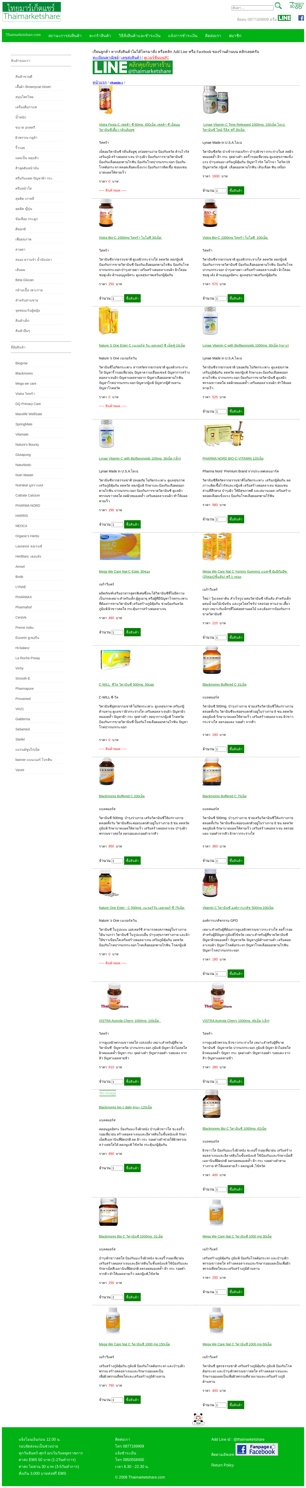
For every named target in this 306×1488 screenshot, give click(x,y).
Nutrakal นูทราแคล (29, 485)
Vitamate (21, 434)
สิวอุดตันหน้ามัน (27, 168)
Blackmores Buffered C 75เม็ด (224, 796)
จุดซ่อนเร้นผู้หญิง (27, 310)
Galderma (22, 719)
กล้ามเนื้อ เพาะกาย (29, 290)
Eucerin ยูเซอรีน (27, 638)
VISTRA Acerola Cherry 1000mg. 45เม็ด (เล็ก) (235, 1021)
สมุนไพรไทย (24, 97)
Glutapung (23, 455)
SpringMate (23, 424)
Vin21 (19, 709)
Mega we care (25, 383)
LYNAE (20, 587)
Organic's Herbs (27, 536)
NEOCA (21, 526)
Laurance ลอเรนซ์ (28, 546)
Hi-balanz (22, 648)
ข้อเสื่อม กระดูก (26, 219)
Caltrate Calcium (27, 495)
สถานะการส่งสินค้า (65, 36)
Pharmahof (23, 607)
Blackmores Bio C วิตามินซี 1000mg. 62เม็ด (234, 1128)
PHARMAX (23, 597)
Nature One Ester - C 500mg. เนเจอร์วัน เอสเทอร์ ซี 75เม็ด (142, 908)
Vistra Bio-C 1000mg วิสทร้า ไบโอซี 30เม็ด (130, 238)
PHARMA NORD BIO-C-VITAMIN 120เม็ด (233, 458)
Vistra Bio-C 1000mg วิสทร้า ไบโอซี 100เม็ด (235, 238)
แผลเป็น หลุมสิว (27, 158)
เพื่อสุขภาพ (23, 239)
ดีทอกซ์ (20, 229)
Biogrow (21, 363)
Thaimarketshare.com (23, 34)
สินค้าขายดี (23, 77)
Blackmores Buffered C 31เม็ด (224, 684)
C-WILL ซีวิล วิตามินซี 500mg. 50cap (126, 684)
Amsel (20, 566)
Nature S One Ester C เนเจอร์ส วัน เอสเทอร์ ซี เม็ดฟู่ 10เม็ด (142, 345)
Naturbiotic (23, 465)
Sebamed (22, 729)
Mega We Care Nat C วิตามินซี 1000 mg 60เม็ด (237, 1344)
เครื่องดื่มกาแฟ (26, 107)
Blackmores (24, 373)
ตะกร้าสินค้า (100, 36)
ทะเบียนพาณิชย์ (106, 58)
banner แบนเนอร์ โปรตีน (33, 760)
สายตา (20, 249)
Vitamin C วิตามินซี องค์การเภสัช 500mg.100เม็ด (238, 908)
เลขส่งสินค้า (131, 58)
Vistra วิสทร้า (25, 394)
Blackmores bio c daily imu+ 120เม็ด (125, 1107)
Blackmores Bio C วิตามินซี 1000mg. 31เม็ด (131, 1236)
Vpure (19, 770)
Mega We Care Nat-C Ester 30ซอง (124, 571)
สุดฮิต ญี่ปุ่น (23, 209)
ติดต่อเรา (213, 36)
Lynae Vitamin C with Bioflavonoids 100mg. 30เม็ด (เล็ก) (140, 458)
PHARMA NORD (27, 505)
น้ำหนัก (20, 117)
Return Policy (222, 1465)
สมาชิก (235, 36)
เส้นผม (20, 270)
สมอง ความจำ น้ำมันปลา (33, 260)
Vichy (19, 668)
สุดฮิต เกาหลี (24, 199)
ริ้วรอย (20, 148)
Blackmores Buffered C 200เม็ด (122, 796)
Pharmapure (24, 688)
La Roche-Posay (27, 658)
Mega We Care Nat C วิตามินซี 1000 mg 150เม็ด (134, 1344)
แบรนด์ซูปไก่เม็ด (27, 749)
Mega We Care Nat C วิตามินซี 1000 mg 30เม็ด (237, 1236)
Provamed (23, 699)
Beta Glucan (24, 280)
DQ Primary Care (28, 404)
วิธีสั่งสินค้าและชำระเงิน (140, 36)
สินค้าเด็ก (22, 321)
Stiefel (20, 739)
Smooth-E (22, 678)
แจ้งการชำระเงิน (183, 36)
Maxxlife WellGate (28, 414)
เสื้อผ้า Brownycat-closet (32, 87)
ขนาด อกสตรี (25, 127)
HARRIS (21, 516)
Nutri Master (24, 475)
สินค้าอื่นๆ (22, 331)
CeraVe (21, 617)
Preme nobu (24, 627)
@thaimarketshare (249, 1439)
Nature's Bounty (27, 444)
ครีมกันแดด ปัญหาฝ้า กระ (34, 178)
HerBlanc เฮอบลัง (28, 556)
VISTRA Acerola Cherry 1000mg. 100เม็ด (130, 1021)
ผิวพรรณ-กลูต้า (26, 138)
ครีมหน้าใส (23, 188)
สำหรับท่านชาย (26, 300)
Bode (19, 577)
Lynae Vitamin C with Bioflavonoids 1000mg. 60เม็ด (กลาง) (245, 345)
